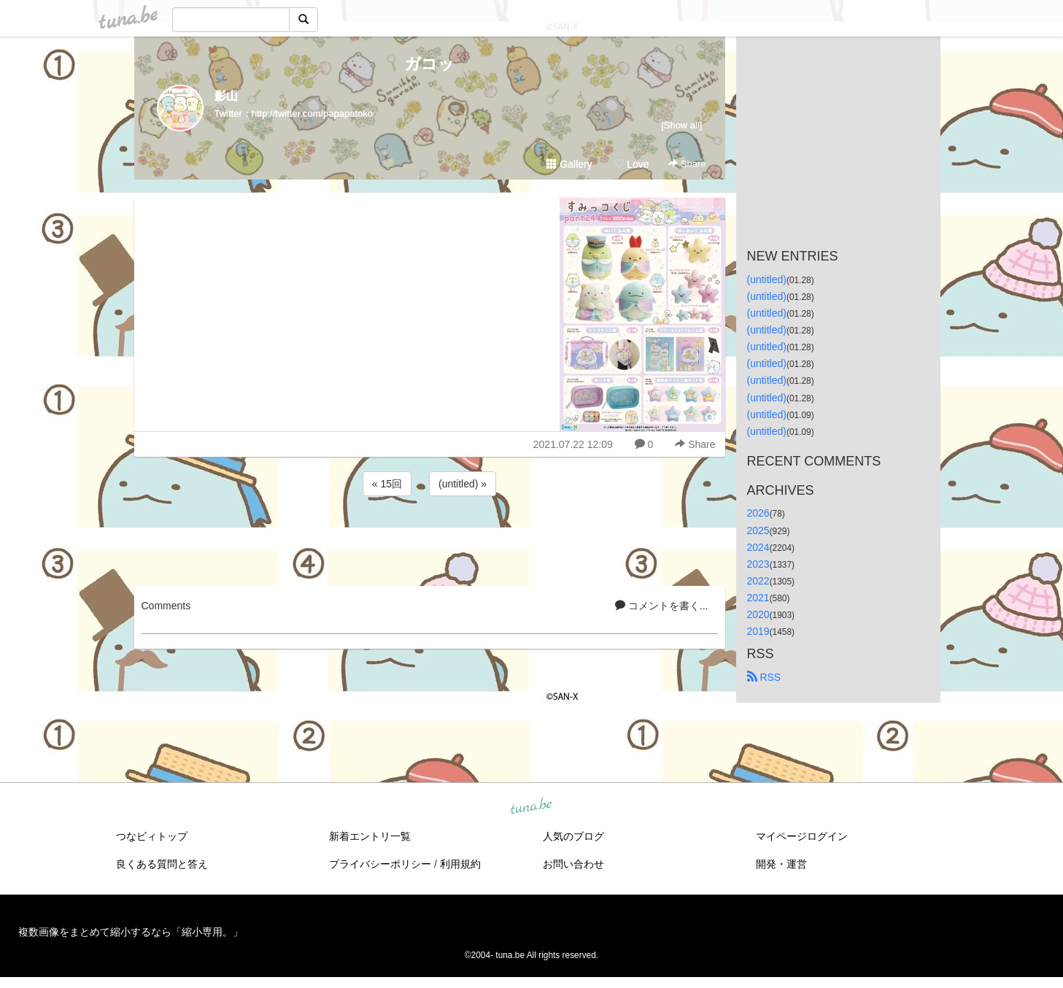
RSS (764, 677)
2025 (758, 530)
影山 (226, 96)
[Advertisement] (429, 538)
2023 (758, 564)
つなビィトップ (152, 836)
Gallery (569, 164)
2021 (758, 597)
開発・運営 (781, 864)
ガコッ (429, 64)
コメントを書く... (661, 605)
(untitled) (766, 279)
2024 (758, 547)
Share (687, 163)
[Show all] (681, 125)
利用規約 (460, 864)
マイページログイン (802, 836)
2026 (758, 513)
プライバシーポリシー (380, 864)
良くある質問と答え (162, 864)
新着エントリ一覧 (370, 836)
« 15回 (387, 484)
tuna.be (531, 807)
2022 (758, 581)
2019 (758, 631)
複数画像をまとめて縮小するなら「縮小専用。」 (130, 932)
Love (631, 164)
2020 (758, 614)
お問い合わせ (573, 864)
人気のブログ (573, 836)
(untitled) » (462, 484)
